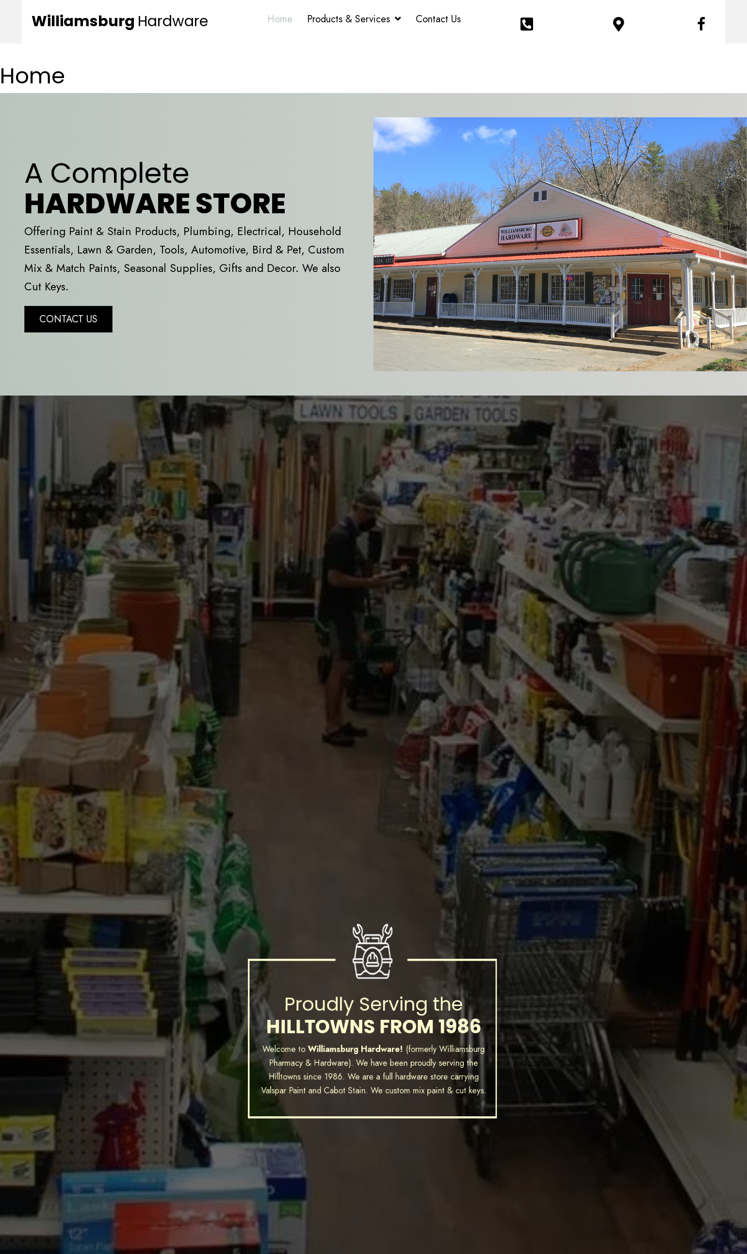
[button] (68, 319)
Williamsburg (120, 21)
